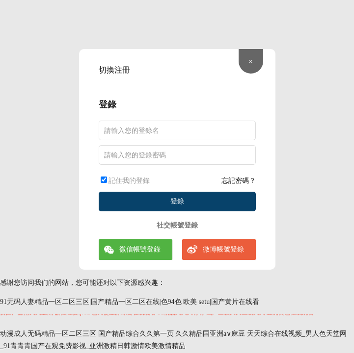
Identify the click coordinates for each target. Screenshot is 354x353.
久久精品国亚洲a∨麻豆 (210, 333)
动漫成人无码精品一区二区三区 (48, 333)
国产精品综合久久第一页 (136, 333)
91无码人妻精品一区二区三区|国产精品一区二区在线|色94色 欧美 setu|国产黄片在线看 (129, 301)
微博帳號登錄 (223, 249)
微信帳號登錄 (140, 249)
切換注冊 (114, 70)
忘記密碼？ (238, 180)
